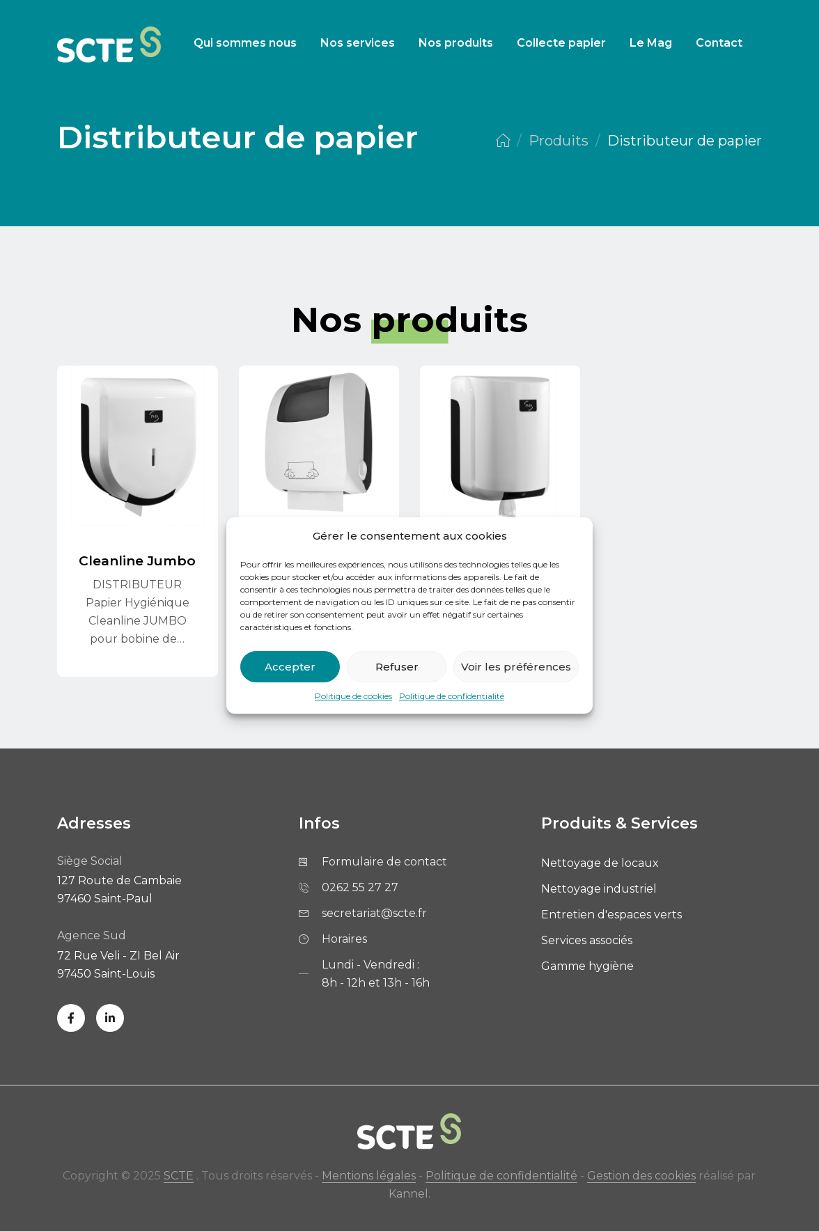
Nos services (357, 42)
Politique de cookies (353, 696)
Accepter (290, 666)
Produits (558, 140)
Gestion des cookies (641, 1175)
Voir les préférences (516, 666)
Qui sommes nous (245, 42)
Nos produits (456, 42)
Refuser (397, 666)
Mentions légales (369, 1175)
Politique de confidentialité (451, 696)
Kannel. (409, 1193)
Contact (719, 42)
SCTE (179, 1175)
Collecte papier (561, 42)
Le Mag (651, 42)
